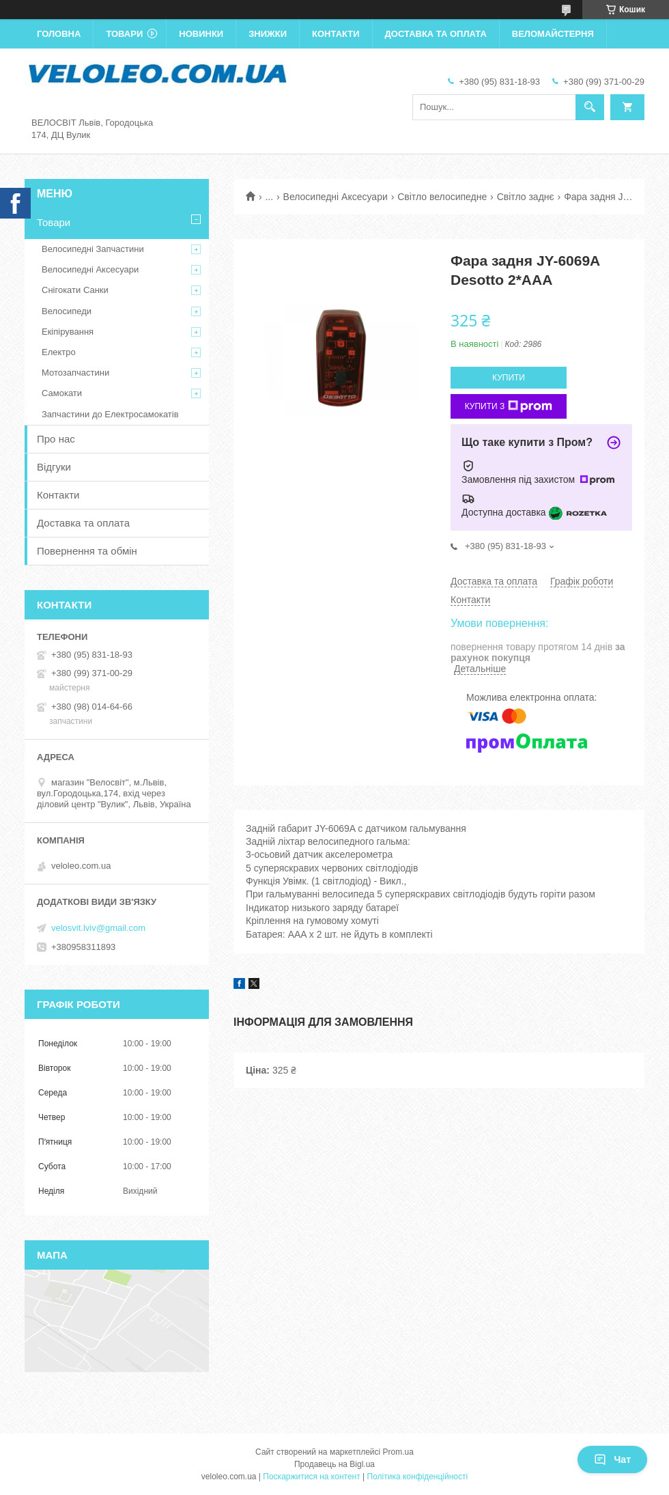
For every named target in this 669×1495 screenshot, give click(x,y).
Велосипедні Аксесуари (335, 196)
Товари (124, 34)
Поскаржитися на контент (311, 1476)
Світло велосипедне (442, 196)
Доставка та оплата (436, 34)
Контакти (336, 34)
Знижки (267, 34)
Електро (59, 352)
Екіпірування (68, 331)
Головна (59, 34)
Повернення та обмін (87, 551)
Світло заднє (525, 196)
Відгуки (54, 467)
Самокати (62, 393)
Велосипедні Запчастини (93, 249)
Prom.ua (398, 1452)
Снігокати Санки (75, 290)
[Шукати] (589, 107)
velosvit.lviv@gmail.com (98, 928)
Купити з (509, 406)
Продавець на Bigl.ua (334, 1464)
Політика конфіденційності (417, 1476)
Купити (508, 377)
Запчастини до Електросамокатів (110, 414)
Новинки (201, 34)
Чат (612, 1459)
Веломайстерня (553, 34)
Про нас (56, 439)
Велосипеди (66, 311)
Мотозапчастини (75, 372)
